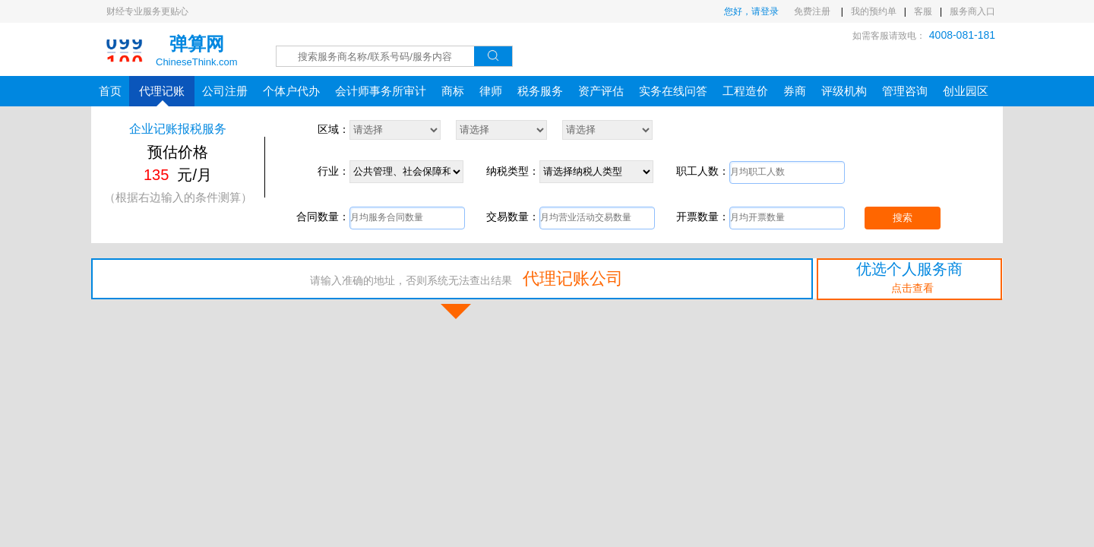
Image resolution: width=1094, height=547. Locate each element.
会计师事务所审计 (380, 90)
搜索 (902, 217)
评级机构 (844, 90)
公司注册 (225, 90)
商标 (452, 90)
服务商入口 (972, 11)
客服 (923, 11)
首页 (110, 90)
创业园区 (965, 90)
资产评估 (601, 90)
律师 (490, 90)
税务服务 (540, 90)
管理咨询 (905, 90)
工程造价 (745, 90)
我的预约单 (873, 11)
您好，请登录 (751, 11)
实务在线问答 (673, 90)
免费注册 (813, 11)
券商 (794, 90)
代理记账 (162, 95)
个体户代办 (291, 90)
